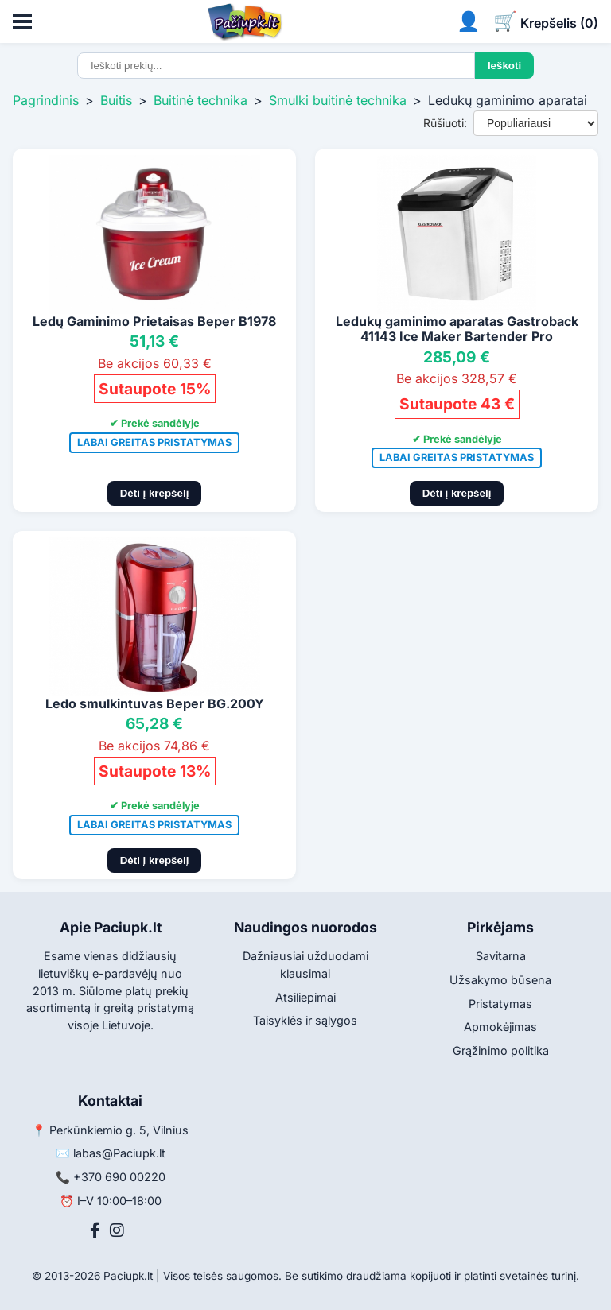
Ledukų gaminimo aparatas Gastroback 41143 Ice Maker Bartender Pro (457, 328)
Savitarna (501, 956)
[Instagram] (117, 1230)
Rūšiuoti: (445, 123)
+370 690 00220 (119, 1177)
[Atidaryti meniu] (22, 21)
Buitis (116, 100)
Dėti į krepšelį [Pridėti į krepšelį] (154, 493)
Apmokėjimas (500, 1026)
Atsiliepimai (305, 997)
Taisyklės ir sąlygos (305, 1020)
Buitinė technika (200, 100)
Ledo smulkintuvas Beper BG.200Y (154, 703)
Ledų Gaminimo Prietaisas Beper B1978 (154, 321)
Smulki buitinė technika (338, 100)
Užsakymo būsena (500, 979)
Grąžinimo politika (501, 1050)
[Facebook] (95, 1230)
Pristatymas (500, 1003)
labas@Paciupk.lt (119, 1153)
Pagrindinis (46, 100)
